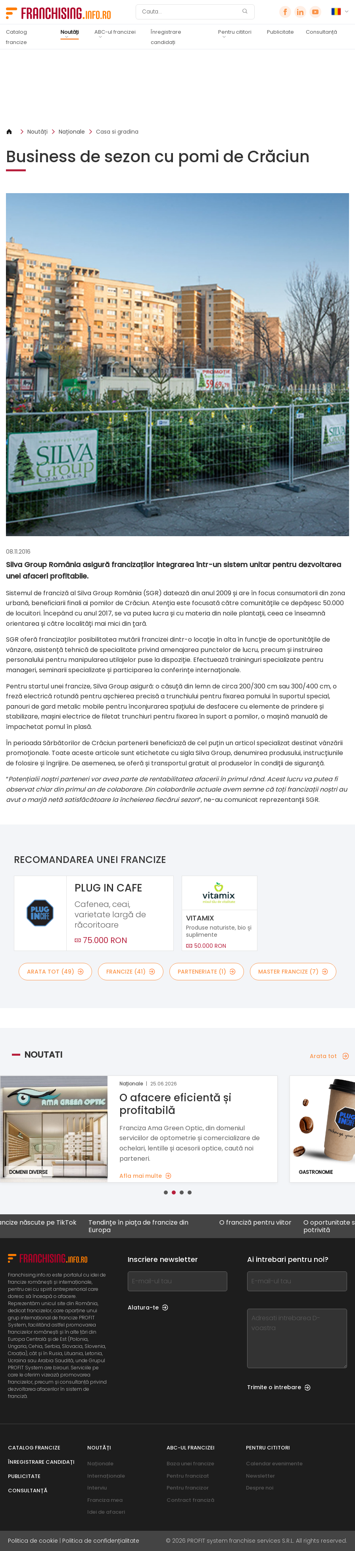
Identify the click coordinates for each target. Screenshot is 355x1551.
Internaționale (106, 1476)
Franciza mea (105, 1500)
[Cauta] (190, 12)
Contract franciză (190, 1500)
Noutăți (70, 32)
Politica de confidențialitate (100, 1541)
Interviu (97, 1488)
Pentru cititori (234, 32)
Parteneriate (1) (207, 972)
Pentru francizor (188, 1488)
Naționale (72, 132)
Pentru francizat (188, 1476)
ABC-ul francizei (115, 32)
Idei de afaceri (106, 1512)
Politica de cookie (33, 1541)
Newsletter (260, 1476)
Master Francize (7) (293, 972)
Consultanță (321, 32)
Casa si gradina (117, 132)
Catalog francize (16, 37)
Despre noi (259, 1488)
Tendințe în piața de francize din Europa (144, 1226)
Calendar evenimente (274, 1463)
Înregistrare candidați (166, 37)
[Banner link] (177, 88)
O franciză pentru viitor (261, 1223)
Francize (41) (130, 972)
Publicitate (280, 32)
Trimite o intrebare (279, 1387)
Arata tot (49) (55, 972)
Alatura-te (148, 1307)
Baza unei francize (190, 1463)
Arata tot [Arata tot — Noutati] (329, 1056)
